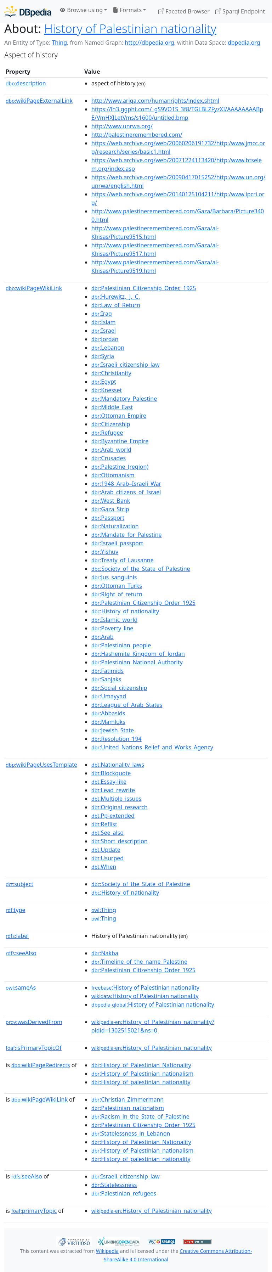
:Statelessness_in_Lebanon (130, 1133)
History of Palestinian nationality (130, 28)
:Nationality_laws (117, 765)
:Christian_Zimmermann (127, 1099)
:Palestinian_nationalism (127, 1108)
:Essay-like (108, 782)
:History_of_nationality (125, 611)
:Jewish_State (112, 730)
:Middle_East (112, 407)
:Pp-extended (113, 816)
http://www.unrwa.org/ (122, 126)
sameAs (21, 987)
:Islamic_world (114, 620)
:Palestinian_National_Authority (137, 662)
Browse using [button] (81, 10)
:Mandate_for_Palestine (126, 535)
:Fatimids (107, 671)
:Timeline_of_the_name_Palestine (139, 962)
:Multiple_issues (116, 799)
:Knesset (106, 390)
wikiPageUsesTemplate (41, 765)
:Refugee (107, 433)
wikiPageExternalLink (39, 101)
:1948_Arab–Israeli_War (126, 484)
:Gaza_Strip (110, 509)
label (17, 936)
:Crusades (108, 458)
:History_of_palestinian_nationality (141, 1082)
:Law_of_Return (115, 305)
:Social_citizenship (119, 688)
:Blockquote (111, 773)
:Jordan (104, 339)
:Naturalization (115, 526)
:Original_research (119, 807)
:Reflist (104, 824)
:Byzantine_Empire (119, 441)
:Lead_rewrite (113, 790)
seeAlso (21, 953)
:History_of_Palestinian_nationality (151, 1048)
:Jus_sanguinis (114, 577)
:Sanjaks (106, 679)
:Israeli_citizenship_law (125, 364)
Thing (59, 42)
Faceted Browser (184, 11)
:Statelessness (114, 1185)
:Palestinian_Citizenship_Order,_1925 (143, 288)
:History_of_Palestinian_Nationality (141, 1065)
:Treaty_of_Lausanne (122, 560)
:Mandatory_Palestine (124, 399)
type (16, 910)
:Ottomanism (113, 475)
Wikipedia (107, 1251)
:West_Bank (110, 501)
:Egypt (103, 381)
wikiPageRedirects (40, 1065)
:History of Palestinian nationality (145, 987)
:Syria (102, 356)
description (26, 83)
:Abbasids (108, 713)
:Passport (107, 518)
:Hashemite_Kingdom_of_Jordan (138, 654)
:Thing (103, 910)
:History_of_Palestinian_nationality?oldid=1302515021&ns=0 (152, 1026)
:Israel (103, 330)
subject (19, 884)
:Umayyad (108, 696)
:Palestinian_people (121, 645)
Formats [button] (127, 10)
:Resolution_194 (116, 739)
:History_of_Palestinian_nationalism (142, 1073)
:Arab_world (111, 450)
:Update (105, 850)
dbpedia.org (244, 42)
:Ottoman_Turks (116, 586)
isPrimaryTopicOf (34, 1048)
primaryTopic (34, 1211)
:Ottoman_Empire (118, 416)
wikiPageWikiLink (34, 288)
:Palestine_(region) (119, 467)
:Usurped (107, 858)
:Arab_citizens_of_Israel (126, 492)
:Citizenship (110, 424)
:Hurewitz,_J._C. (115, 296)
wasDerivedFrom (34, 1022)
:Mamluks (108, 722)
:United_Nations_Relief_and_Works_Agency (152, 747)
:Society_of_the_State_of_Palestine (140, 569)
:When (103, 867)
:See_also (107, 833)
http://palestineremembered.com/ (136, 135)
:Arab (102, 637)
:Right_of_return (116, 594)
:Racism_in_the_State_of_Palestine (140, 1116)
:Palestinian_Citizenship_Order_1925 (143, 603)
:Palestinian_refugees (123, 1193)
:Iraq (101, 313)
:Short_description (119, 841)
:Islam (103, 322)
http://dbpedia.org (149, 42)
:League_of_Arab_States (126, 705)
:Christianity (111, 373)
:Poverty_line (112, 628)
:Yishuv (104, 552)
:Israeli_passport (117, 543)
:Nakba (104, 953)
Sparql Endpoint (240, 11)
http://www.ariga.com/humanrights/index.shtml (155, 101)
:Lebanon (107, 347)
